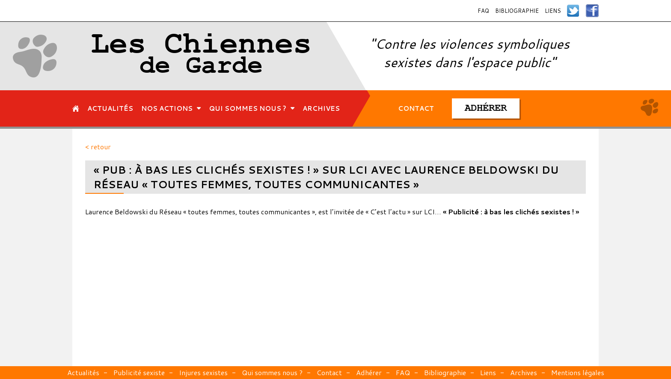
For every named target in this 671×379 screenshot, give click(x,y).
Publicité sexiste (139, 372)
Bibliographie (517, 11)
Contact (329, 372)
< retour (98, 146)
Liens (553, 11)
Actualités (83, 372)
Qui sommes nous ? (272, 372)
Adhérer (369, 372)
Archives (523, 372)
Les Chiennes (201, 56)
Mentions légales (577, 372)
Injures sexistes (203, 372)
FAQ (483, 11)
